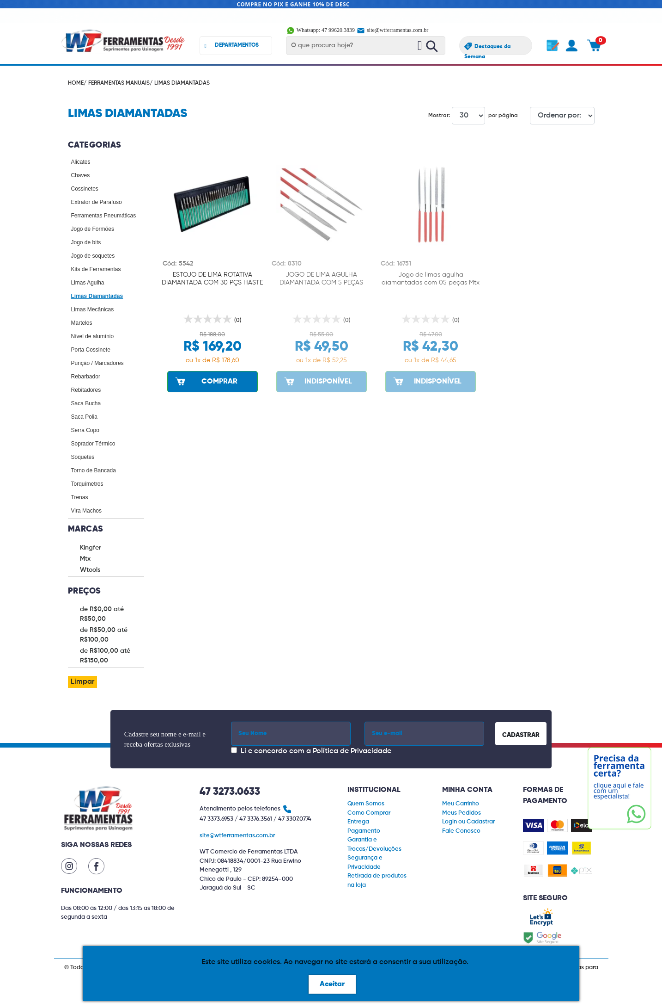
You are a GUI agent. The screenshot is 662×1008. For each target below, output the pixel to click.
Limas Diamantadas (97, 296)
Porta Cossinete (90, 349)
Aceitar (332, 984)
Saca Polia (84, 417)
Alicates (81, 162)
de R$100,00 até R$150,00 (105, 656)
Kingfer (90, 547)
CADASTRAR (521, 735)
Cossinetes (84, 189)
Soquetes (83, 457)
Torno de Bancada (93, 470)
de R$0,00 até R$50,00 (102, 614)
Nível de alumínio (92, 336)
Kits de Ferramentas (96, 269)
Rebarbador (85, 376)
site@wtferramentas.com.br (392, 30)
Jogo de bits (86, 242)
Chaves (80, 175)
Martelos (81, 323)
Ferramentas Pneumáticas (103, 215)
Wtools (90, 570)
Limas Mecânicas (92, 309)
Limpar (82, 682)
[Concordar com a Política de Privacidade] (234, 750)
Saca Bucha (86, 403)
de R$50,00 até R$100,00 (104, 635)
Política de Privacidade (352, 751)
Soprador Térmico (93, 443)
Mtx (85, 559)
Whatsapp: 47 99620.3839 (321, 30)
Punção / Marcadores (97, 363)
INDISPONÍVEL (317, 381)
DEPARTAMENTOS (232, 46)
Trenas (79, 497)
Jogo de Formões (92, 229)
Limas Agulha (87, 282)
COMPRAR (205, 381)
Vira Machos (86, 510)
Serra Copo (85, 430)
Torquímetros (87, 484)
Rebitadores (86, 390)
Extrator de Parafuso (96, 202)
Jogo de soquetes (93, 256)
